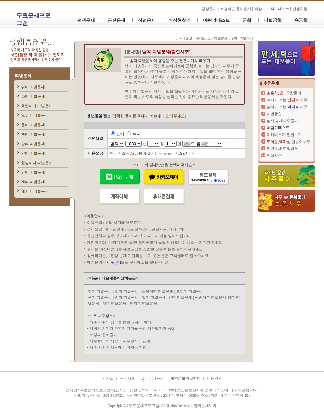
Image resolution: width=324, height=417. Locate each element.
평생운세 (209, 9)
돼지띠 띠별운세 (35, 191)
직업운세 (147, 20)
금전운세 (116, 20)
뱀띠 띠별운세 (33, 134)
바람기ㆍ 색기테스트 (272, 9)
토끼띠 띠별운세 (35, 115)
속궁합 (301, 20)
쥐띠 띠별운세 (33, 87)
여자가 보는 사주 (287, 100)
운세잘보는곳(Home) (194, 38)
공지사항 (128, 378)
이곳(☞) (114, 262)
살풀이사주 (288, 141)
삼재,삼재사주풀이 (282, 121)
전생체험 (300, 9)
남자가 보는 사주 (287, 107)
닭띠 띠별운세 (33, 172)
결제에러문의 (152, 378)
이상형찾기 (179, 20)
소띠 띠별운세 (33, 96)
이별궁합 (273, 20)
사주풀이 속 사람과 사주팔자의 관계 (120, 341)
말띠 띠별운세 (33, 144)
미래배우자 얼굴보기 (284, 134)
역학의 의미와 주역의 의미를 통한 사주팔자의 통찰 (132, 328)
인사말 (108, 378)
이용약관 (214, 378)
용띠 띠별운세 (33, 125)
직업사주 (274, 155)
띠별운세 (23, 75)
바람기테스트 (216, 20)
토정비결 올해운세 (236, 9)
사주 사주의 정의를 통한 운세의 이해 (120, 322)
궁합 (246, 20)
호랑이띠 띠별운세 (37, 106)
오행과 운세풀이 (103, 335)
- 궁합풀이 (284, 93)
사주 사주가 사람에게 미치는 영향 (118, 347)
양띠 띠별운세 (33, 153)
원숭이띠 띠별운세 (37, 163)
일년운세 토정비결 (282, 148)
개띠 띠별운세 (33, 182)
